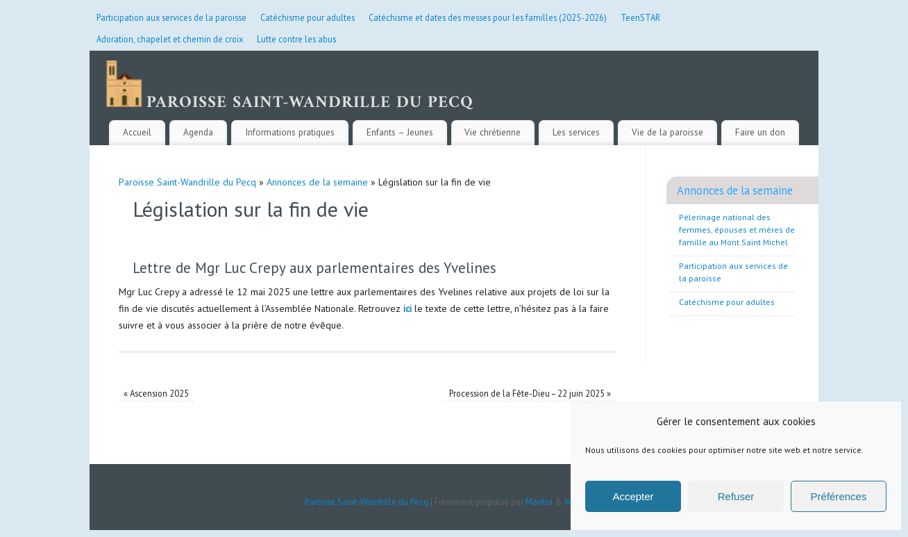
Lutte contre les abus (296, 38)
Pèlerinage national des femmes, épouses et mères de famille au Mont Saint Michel (737, 229)
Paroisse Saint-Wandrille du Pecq (187, 182)
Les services (576, 132)
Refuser (736, 496)
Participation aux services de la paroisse (171, 17)
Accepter (632, 496)
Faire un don (760, 132)
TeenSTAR (640, 17)
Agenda (198, 132)
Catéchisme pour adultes (307, 17)
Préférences (839, 496)
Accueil (137, 132)
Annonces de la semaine (317, 182)
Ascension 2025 (156, 393)
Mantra (539, 501)
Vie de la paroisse (667, 132)
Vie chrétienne (492, 132)
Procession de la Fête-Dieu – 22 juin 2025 (530, 393)
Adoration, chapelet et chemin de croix (169, 38)
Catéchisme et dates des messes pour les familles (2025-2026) (488, 17)
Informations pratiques (290, 132)
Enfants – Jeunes (400, 132)
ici (407, 308)
